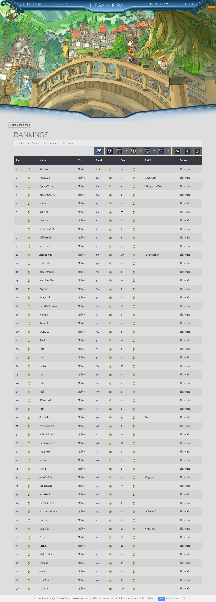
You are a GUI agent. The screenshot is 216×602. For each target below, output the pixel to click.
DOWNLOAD (32, 4)
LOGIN (188, 4)
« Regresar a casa (20, 125)
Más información (176, 598)
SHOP (62, 4)
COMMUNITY (155, 4)
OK (161, 598)
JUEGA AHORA (107, 5)
